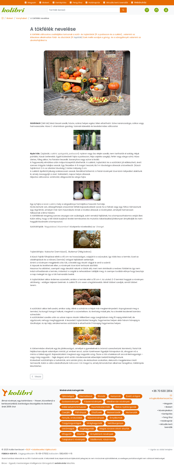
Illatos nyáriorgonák (125, 407)
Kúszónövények (96, 417)
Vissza (36, 376)
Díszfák (81, 434)
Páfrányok (80, 412)
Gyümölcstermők (100, 407)
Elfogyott (67, 434)
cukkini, (53, 153)
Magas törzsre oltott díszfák (114, 428)
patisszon (73, 153)
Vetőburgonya (115, 423)
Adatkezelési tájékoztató (44, 449)
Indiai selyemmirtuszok (74, 407)
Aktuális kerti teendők (115, 2)
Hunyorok (116, 396)
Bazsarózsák (113, 412)
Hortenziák (131, 412)
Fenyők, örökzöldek (72, 417)
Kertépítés (59, 2)
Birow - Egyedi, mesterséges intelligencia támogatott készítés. (38, 463)
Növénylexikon (164, 410)
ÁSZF (28, 449)
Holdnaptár (92, 2)
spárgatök (63, 153)
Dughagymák (87, 428)
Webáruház (138, 2)
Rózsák (101, 396)
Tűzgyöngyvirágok (71, 423)
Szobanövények (70, 401)
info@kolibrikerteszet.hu (160, 397)
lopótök (78, 37)
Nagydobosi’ (51, 226)
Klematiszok (86, 396)
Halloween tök (76, 363)
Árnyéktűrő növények (101, 434)
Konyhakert (21, 18)
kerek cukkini (49, 204)
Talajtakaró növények (73, 439)
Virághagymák (94, 423)
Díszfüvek (97, 412)
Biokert (44, 2)
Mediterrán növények (118, 401)
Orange (99, 226)
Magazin (30, 2)
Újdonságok (68, 396)
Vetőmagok (68, 428)
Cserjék (66, 412)
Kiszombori (63, 226)
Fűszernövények (93, 401)
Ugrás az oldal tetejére (160, 449)
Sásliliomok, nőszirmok (102, 439)
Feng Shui (76, 2)
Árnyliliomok (115, 417)
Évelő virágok (133, 396)
